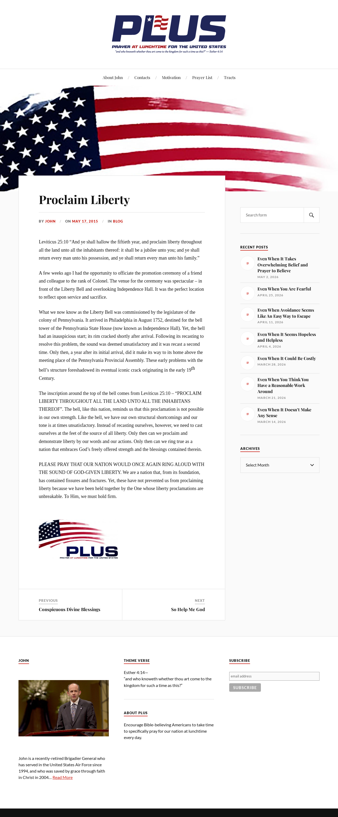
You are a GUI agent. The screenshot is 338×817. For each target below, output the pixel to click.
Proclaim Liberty (84, 199)
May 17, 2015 (85, 221)
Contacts (142, 77)
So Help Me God (188, 609)
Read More (63, 777)
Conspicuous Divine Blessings (69, 609)
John (50, 221)
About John (113, 77)
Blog (118, 221)
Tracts (230, 77)
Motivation (171, 77)
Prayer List (202, 77)
